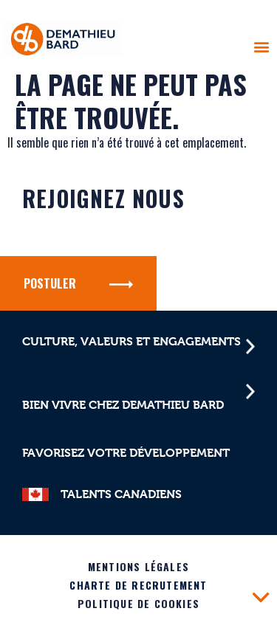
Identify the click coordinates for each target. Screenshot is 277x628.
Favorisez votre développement (126, 453)
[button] (261, 46)
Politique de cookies (138, 603)
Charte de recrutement (138, 585)
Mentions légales (138, 566)
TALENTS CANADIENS (121, 494)
